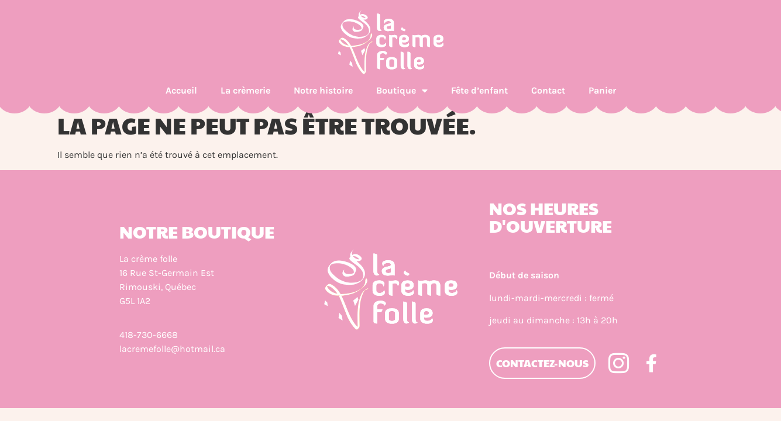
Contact (548, 90)
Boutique (402, 90)
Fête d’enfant (479, 90)
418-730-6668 (148, 334)
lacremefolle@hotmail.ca (172, 348)
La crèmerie (245, 90)
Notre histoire (323, 90)
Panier (602, 90)
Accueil (181, 90)
